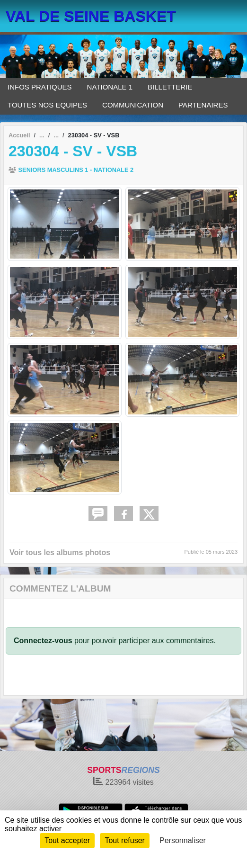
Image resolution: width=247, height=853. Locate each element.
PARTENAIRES (203, 105)
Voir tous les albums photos (59, 552)
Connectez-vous (43, 641)
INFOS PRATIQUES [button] (40, 87)
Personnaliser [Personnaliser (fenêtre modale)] (182, 840)
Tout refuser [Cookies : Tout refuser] (124, 840)
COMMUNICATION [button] (132, 105)
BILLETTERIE (170, 87)
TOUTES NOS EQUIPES (47, 105)
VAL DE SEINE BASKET (91, 16)
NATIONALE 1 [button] (109, 87)
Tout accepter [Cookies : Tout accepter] (67, 840)
